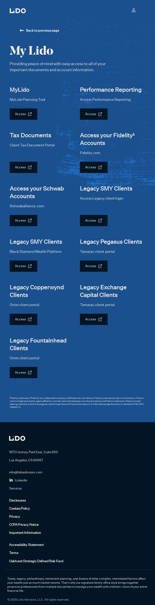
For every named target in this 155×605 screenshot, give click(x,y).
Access (20, 114)
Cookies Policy (19, 508)
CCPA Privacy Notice (24, 524)
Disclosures (17, 500)
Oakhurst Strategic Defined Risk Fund (36, 561)
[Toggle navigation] (142, 10)
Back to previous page (39, 30)
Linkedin (18, 480)
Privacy (14, 516)
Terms (13, 553)
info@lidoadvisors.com (25, 472)
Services (15, 488)
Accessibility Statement (26, 545)
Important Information (25, 532)
